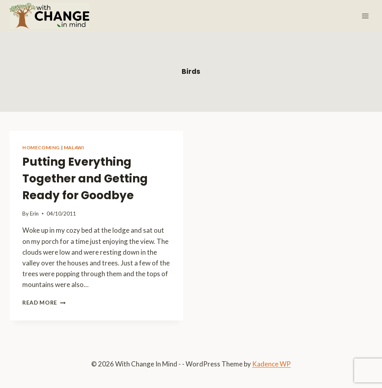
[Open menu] (365, 16)
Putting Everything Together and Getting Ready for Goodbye (85, 178)
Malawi (74, 147)
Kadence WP (271, 364)
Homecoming (41, 147)
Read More (44, 302)
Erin (34, 213)
